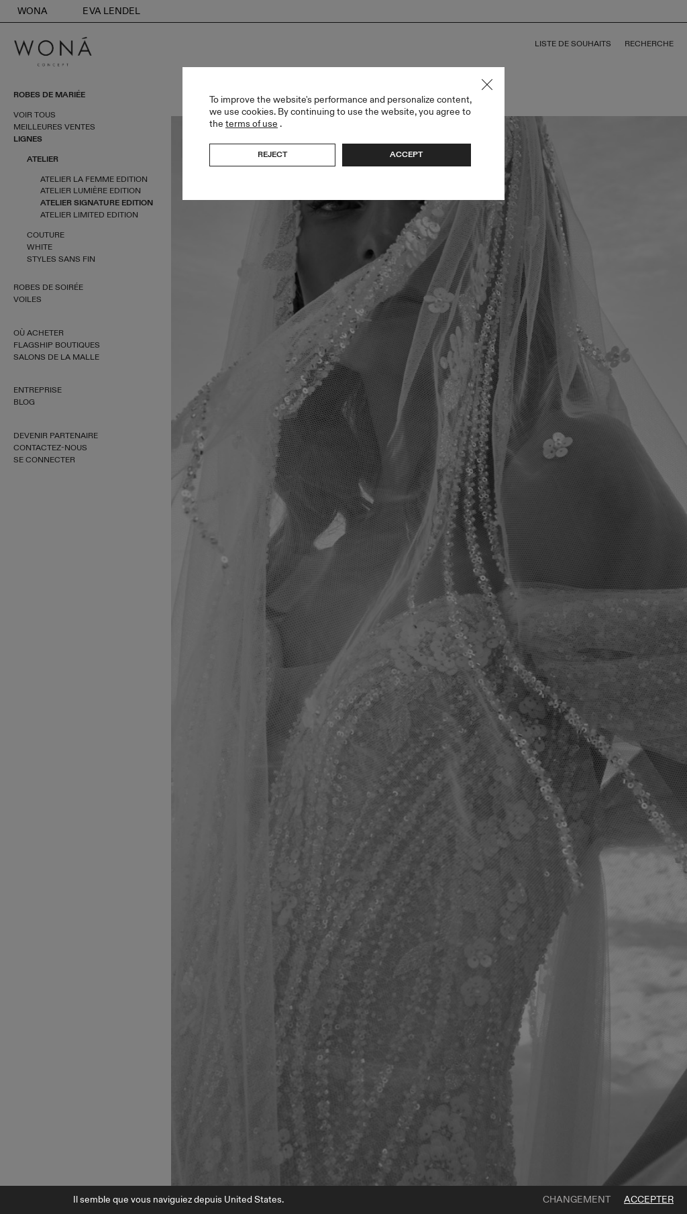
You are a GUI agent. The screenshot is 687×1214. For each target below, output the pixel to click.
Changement (577, 1200)
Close (487, 84)
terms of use (251, 123)
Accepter (649, 1200)
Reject (272, 154)
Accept (406, 154)
